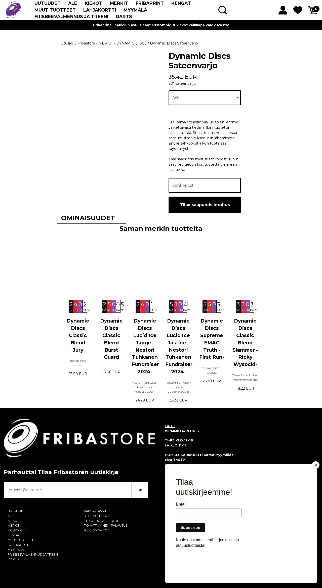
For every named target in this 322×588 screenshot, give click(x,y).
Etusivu (67, 43)
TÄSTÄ (179, 460)
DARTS (124, 16)
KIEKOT (93, 3)
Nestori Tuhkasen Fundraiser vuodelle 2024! (144, 387)
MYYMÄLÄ (135, 10)
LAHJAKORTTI (99, 10)
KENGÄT (181, 3)
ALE (72, 3)
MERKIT (119, 3)
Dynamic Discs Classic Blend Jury (78, 335)
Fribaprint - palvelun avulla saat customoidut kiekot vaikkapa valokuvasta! (161, 25)
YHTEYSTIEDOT (96, 516)
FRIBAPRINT (150, 3)
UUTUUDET (47, 3)
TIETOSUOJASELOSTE (101, 521)
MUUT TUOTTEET (55, 10)
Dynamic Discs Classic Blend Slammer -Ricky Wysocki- (245, 342)
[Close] (315, 494)
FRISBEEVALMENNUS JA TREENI (71, 16)
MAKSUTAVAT (95, 511)
